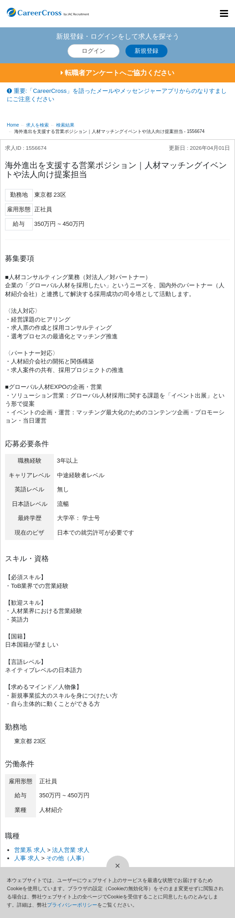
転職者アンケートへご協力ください (117, 72)
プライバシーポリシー (72, 905)
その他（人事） (67, 858)
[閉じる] (117, 867)
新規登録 (146, 50)
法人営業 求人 (70, 850)
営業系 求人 (30, 850)
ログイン (93, 50)
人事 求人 (27, 858)
